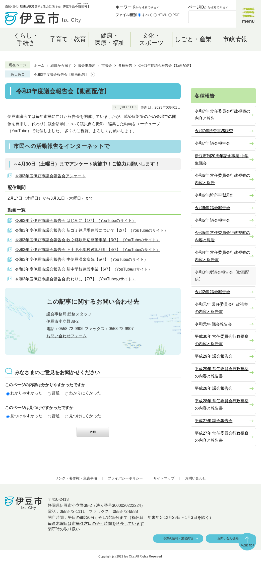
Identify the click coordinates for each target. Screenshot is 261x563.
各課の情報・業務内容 (178, 538)
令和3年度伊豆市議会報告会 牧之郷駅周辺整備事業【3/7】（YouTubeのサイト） (87, 240)
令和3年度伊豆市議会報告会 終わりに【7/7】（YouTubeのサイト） (75, 279)
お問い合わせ (195, 478)
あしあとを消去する (92, 74)
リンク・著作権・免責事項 (76, 478)
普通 (54, 393)
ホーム (39, 65)
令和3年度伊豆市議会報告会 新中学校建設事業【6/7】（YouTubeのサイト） (83, 269)
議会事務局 (86, 65)
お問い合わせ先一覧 (230, 538)
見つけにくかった (83, 416)
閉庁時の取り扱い (64, 529)
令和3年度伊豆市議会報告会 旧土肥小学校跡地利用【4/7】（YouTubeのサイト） (87, 250)
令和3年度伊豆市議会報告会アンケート (50, 176)
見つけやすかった (24, 416)
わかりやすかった (24, 393)
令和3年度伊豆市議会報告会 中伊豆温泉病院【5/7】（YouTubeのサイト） (81, 259)
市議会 (106, 65)
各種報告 (125, 65)
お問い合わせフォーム (66, 336)
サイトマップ (163, 478)
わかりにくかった (83, 393)
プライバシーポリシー (125, 478)
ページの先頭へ (247, 541)
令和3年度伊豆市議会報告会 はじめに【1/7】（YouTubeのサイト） (75, 220)
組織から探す (61, 65)
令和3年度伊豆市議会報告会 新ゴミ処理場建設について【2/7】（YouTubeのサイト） (91, 230)
